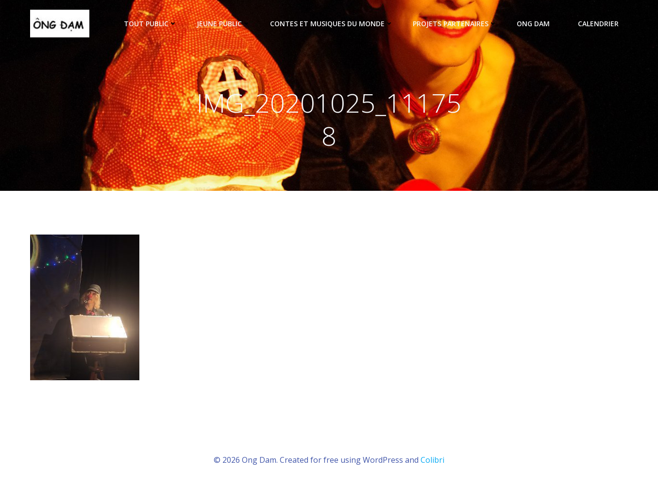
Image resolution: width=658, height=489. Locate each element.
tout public (150, 23)
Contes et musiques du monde (331, 23)
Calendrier (598, 23)
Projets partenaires (455, 23)
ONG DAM (537, 23)
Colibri (432, 460)
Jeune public (224, 23)
